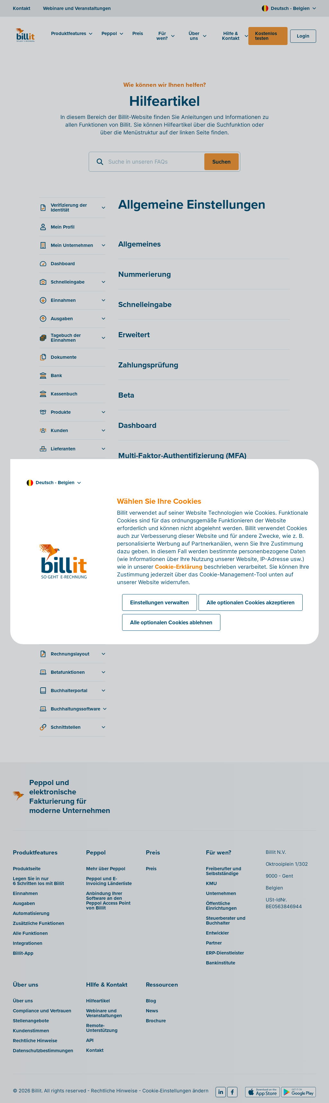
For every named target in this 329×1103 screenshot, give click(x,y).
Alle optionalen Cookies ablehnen (171, 622)
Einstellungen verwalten (159, 602)
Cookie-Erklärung (178, 567)
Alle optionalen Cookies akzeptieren (251, 602)
